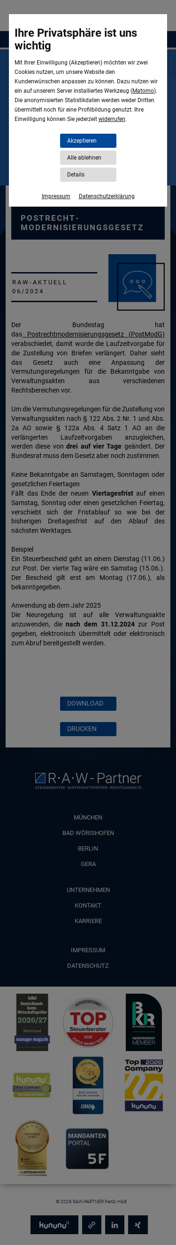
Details (75, 174)
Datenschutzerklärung (107, 196)
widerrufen (112, 119)
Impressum (56, 196)
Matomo (143, 91)
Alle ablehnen (84, 157)
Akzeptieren (82, 140)
